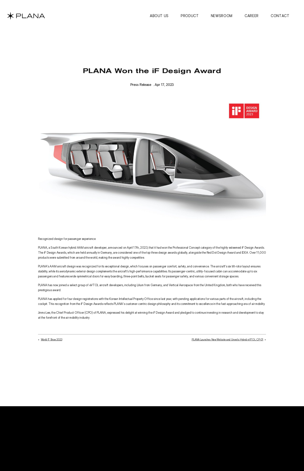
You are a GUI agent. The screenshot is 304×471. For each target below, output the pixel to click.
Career (252, 16)
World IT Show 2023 (51, 341)
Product (190, 16)
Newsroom (222, 16)
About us (159, 16)
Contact (280, 16)
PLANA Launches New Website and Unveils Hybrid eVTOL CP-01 (227, 341)
